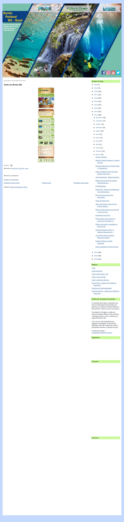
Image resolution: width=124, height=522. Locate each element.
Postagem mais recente (12, 183)
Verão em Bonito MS (13, 85)
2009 (96, 256)
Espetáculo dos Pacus (103, 215)
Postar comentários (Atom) (18, 187)
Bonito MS (14, 168)
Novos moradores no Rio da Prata (107, 247)
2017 (96, 95)
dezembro (99, 117)
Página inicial (46, 183)
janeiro (98, 154)
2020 (96, 85)
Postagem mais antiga (81, 183)
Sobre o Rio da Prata (99, 277)
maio (97, 141)
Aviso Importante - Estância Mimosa (107, 177)
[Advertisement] (101, 398)
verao (26, 168)
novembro (99, 121)
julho (97, 134)
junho (98, 138)
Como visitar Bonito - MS (100, 274)
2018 (96, 91)
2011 (96, 115)
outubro (98, 124)
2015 (96, 101)
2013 (96, 108)
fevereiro (99, 151)
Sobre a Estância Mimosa (100, 280)
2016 (96, 98)
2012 (96, 111)
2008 (96, 259)
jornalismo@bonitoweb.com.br (102, 333)
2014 (96, 105)
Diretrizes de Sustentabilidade (102, 288)
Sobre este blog (97, 271)
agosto (98, 131)
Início (93, 268)
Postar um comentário (11, 179)
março (98, 148)
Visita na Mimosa (101, 157)
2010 (96, 252)
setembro (99, 127)
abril (97, 144)
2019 (96, 88)
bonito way (21, 168)
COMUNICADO (101, 186)
